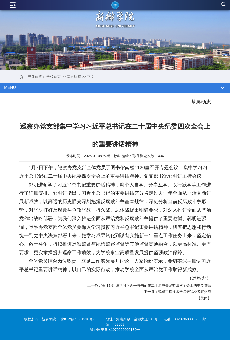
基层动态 (74, 77)
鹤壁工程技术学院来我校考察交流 (184, 292)
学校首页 (53, 77)
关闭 (204, 298)
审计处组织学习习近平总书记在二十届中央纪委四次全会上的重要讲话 (156, 285)
